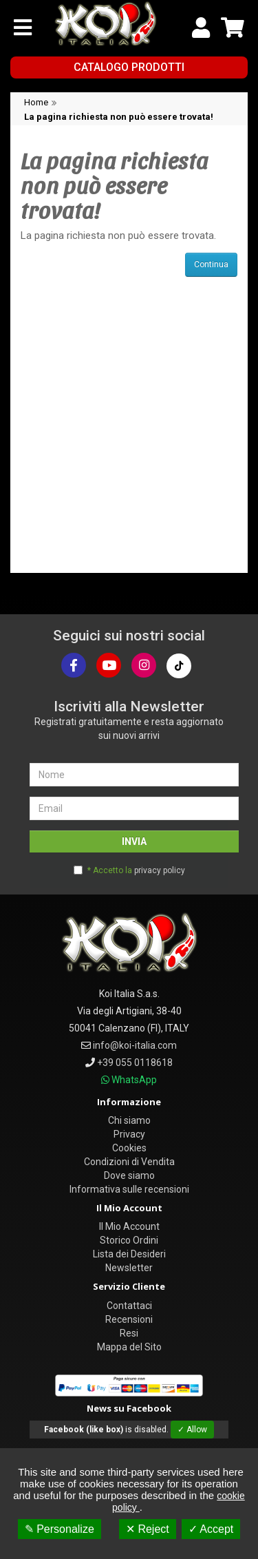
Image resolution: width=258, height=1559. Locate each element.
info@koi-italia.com (135, 1045)
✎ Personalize (59, 1529)
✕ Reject (147, 1529)
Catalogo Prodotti (129, 67)
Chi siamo (129, 1120)
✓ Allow (192, 1429)
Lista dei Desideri (129, 1253)
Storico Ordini (129, 1240)
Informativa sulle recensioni (129, 1189)
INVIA (134, 841)
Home (36, 102)
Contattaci (129, 1305)
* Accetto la (136, 870)
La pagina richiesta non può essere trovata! (118, 117)
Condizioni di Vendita (129, 1161)
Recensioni (129, 1319)
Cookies (129, 1147)
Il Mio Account (129, 1226)
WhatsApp (134, 1079)
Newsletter (129, 1267)
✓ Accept (211, 1529)
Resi (129, 1333)
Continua (211, 264)
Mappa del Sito (129, 1346)
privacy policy (159, 870)
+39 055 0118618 (135, 1062)
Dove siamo (129, 1175)
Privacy (129, 1134)
